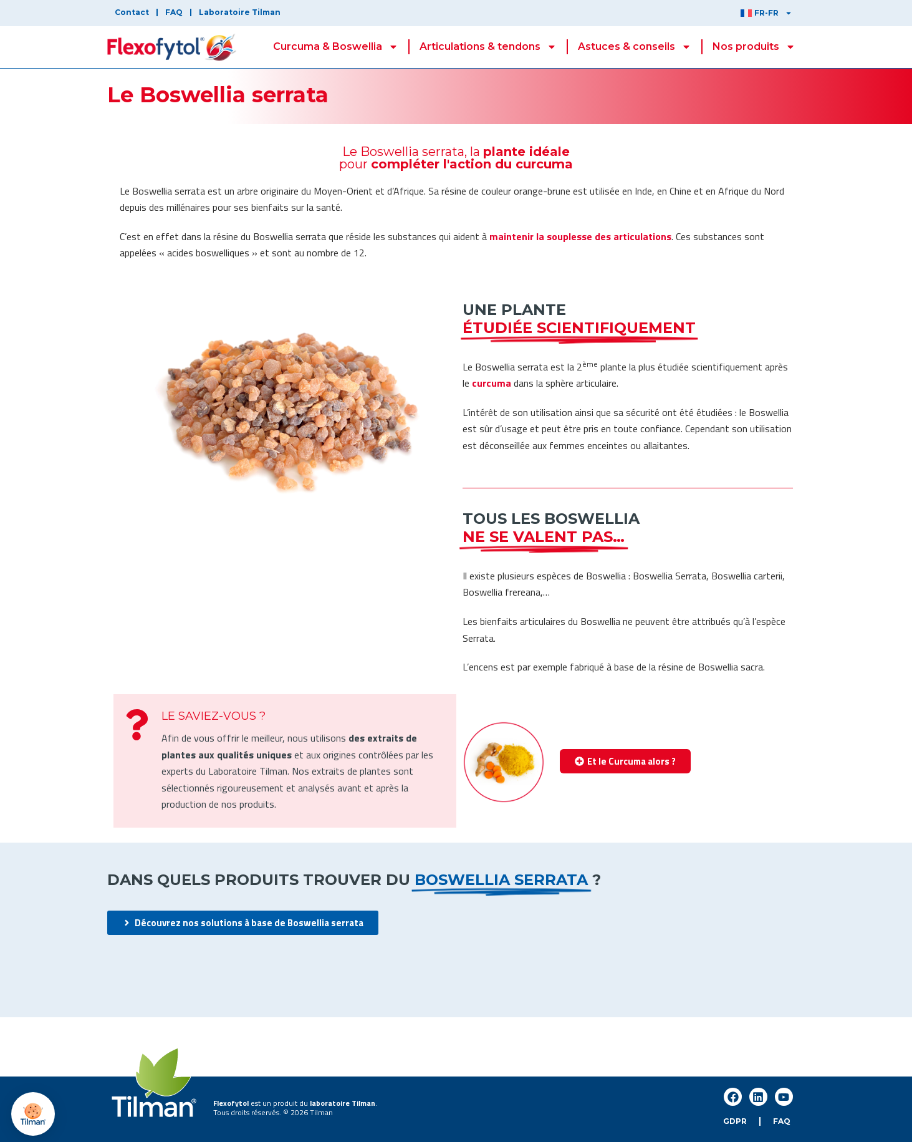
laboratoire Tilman (342, 1103)
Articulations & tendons (488, 47)
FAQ (174, 12)
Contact (132, 12)
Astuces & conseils (634, 47)
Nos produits (754, 47)
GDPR (735, 1121)
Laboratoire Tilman (240, 12)
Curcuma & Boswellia (335, 47)
